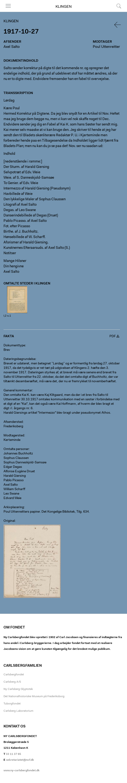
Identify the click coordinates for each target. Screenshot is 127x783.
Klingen (64, 7)
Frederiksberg (13, 426)
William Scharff (14, 489)
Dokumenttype (14, 345)
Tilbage (117, 24)
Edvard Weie (12, 498)
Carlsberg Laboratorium (18, 711)
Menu (8, 6)
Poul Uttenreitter (106, 47)
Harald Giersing (15, 476)
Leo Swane (11, 494)
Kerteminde (12, 440)
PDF (112, 336)
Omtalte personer (16, 449)
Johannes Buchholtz (18, 453)
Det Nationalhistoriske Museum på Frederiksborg (34, 696)
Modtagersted (14, 435)
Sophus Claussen (16, 458)
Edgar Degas (13, 467)
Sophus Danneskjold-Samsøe (25, 462)
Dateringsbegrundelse (19, 359)
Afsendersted (13, 422)
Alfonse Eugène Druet (19, 471)
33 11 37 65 (13, 754)
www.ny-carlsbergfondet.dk (22, 770)
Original (9, 521)
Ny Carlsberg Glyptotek (18, 689)
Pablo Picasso (14, 480)
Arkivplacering (14, 507)
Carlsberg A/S (12, 682)
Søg (119, 6)
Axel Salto (12, 47)
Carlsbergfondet (14, 674)
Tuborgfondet (12, 703)
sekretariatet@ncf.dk (20, 760)
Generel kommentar (18, 390)
